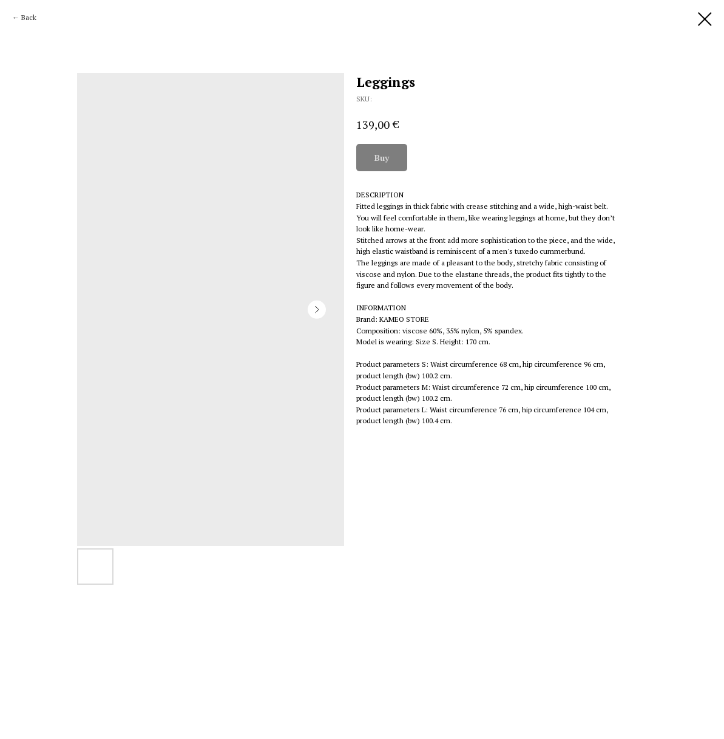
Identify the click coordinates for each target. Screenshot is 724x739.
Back (28, 17)
